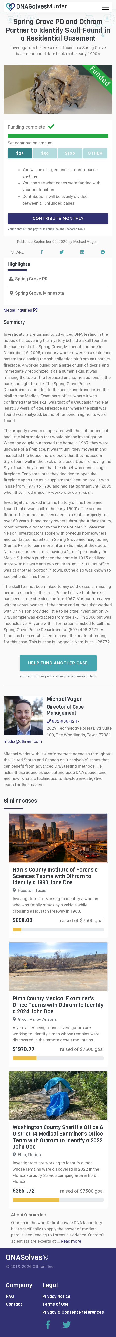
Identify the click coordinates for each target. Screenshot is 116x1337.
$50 (45, 153)
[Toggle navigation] (105, 7)
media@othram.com (23, 741)
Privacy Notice (56, 1296)
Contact (14, 1304)
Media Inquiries (20, 310)
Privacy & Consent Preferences (73, 1312)
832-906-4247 (63, 721)
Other (95, 153)
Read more (71, 1241)
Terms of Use (55, 1304)
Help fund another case (58, 663)
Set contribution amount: (31, 143)
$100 (70, 153)
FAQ (10, 1296)
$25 (20, 153)
